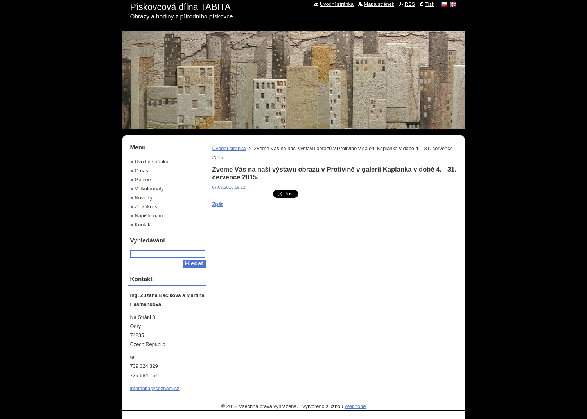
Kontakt (143, 224)
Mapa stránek (379, 4)
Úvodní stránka (229, 148)
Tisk (429, 4)
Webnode (355, 406)
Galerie (143, 180)
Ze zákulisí (147, 207)
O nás (141, 171)
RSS (410, 4)
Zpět (217, 204)
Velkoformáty (149, 189)
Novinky (144, 198)
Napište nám (149, 215)
